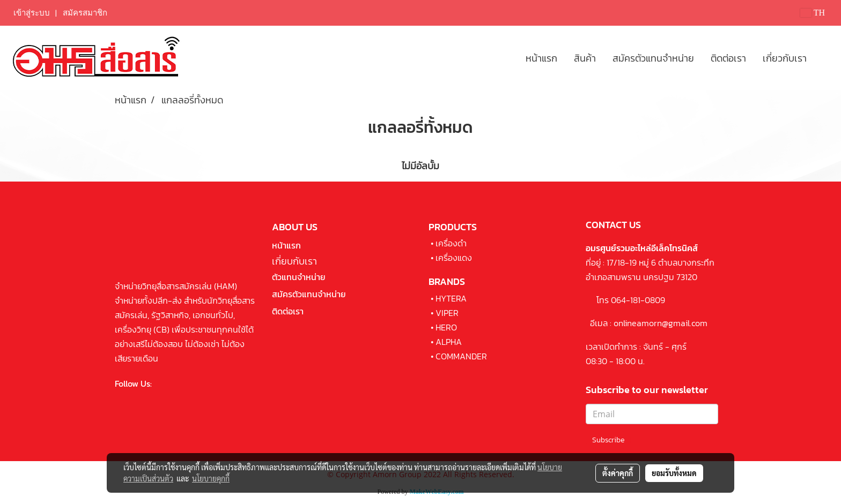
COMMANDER (461, 356)
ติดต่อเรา (728, 58)
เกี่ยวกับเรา (785, 58)
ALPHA (449, 341)
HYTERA (451, 298)
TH (812, 12)
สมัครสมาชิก (85, 13)
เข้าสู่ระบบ (31, 13)
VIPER (447, 312)
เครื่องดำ (451, 243)
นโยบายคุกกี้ (211, 478)
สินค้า (585, 58)
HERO (446, 327)
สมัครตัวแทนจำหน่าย (653, 58)
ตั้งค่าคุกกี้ (617, 473)
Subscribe (608, 440)
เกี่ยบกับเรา (294, 261)
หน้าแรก (541, 58)
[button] (824, 58)
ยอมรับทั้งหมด (674, 473)
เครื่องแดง (454, 257)
